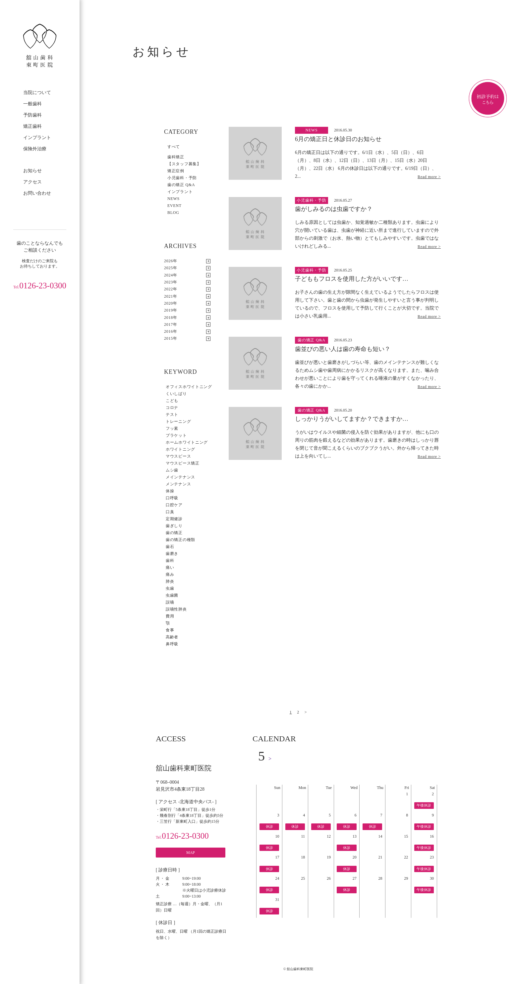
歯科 (170, 560)
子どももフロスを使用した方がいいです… (351, 278)
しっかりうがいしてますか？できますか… (351, 419)
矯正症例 (175, 171)
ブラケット (176, 435)
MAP (190, 852)
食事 (170, 630)
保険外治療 (34, 148)
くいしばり (176, 393)
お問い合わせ (37, 193)
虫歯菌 (172, 595)
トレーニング (178, 421)
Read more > (429, 176)
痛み (170, 574)
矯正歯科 (32, 126)
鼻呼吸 (172, 644)
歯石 (170, 546)
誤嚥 (170, 602)
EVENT (174, 205)
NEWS (173, 198)
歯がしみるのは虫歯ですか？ (334, 209)
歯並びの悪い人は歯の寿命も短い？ (342, 349)
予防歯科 (32, 115)
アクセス (32, 181)
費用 (170, 616)
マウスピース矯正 (183, 463)
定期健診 (174, 519)
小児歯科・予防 (182, 177)
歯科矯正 (175, 157)
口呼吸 (172, 498)
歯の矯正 (174, 532)
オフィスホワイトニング (189, 386)
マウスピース (178, 456)
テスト (172, 414)
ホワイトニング (180, 449)
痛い (170, 567)
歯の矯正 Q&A (181, 184)
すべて (173, 146)
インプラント (37, 137)
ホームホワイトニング (187, 442)
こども (172, 400)
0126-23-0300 (39, 285)
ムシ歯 (172, 470)
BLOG (173, 212)
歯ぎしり (174, 525)
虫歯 (170, 588)
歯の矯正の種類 (180, 539)
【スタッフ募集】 (184, 164)
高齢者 (172, 637)
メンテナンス (178, 484)
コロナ (172, 407)
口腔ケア (174, 505)
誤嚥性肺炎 (176, 609)
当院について (37, 92)
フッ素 (172, 428)
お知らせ (32, 170)
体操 (170, 491)
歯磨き (172, 553)
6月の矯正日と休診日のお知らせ (338, 139)
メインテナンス (180, 477)
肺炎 (170, 581)
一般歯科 (32, 103)
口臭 (170, 512)
